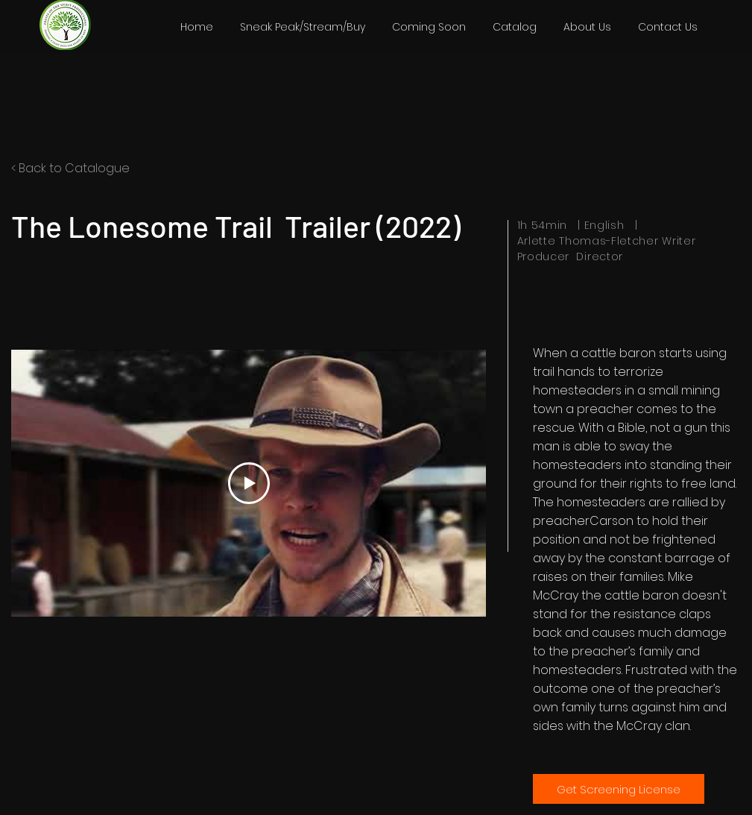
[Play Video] (248, 483)
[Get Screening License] (618, 789)
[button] (514, 26)
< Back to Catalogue (70, 168)
